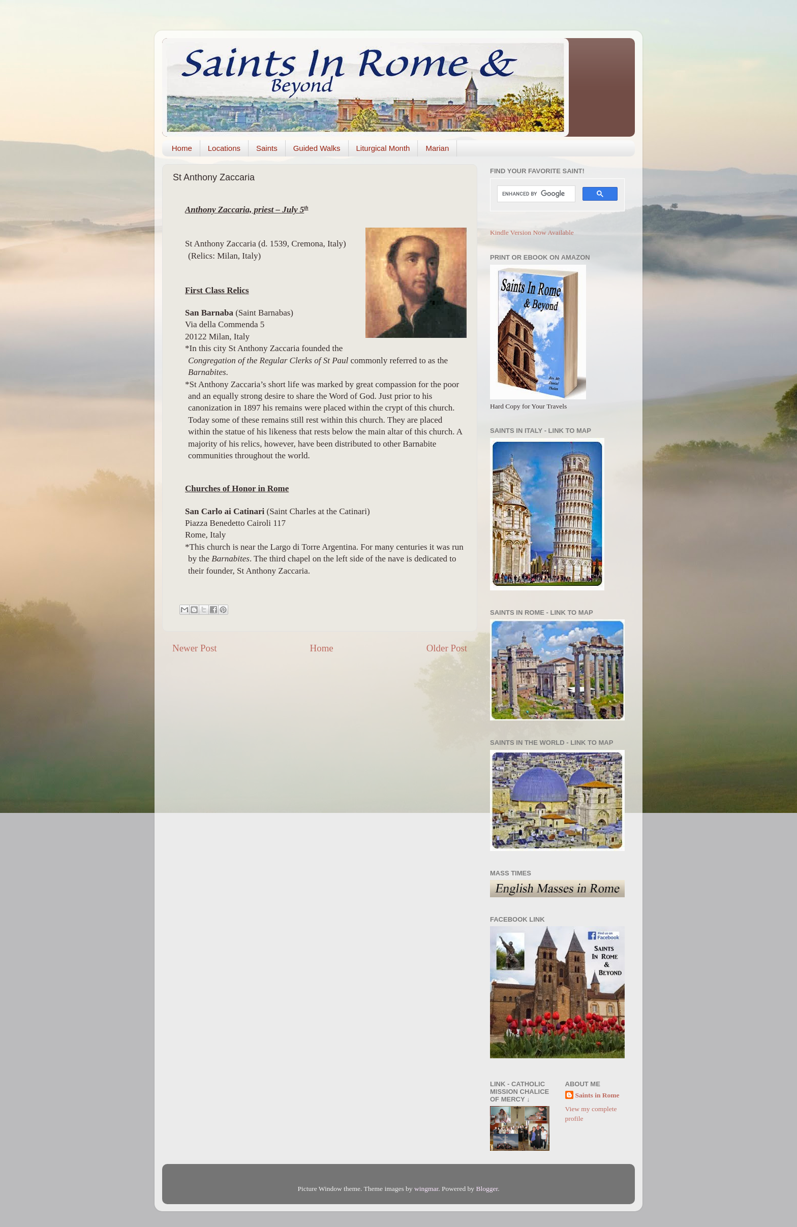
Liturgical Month (383, 148)
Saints (267, 148)
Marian (437, 148)
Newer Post (194, 648)
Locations (224, 148)
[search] (535, 194)
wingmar (426, 1188)
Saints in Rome (597, 1095)
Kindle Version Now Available (532, 232)
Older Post (446, 648)
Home (182, 148)
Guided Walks (317, 148)
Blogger (487, 1188)
